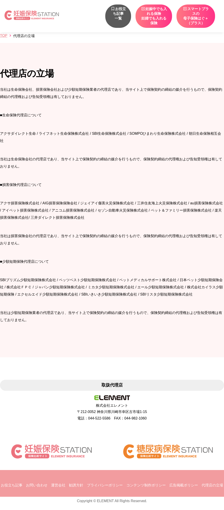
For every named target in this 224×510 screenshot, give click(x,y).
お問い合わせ (36, 485)
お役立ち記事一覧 (118, 13)
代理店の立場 (212, 485)
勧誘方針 (76, 485)
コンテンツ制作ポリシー (146, 485)
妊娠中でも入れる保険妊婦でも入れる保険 (154, 16)
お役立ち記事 (11, 485)
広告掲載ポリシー (183, 485)
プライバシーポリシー (105, 485)
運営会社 (58, 485)
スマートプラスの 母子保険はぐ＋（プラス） (196, 16)
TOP (3, 36)
